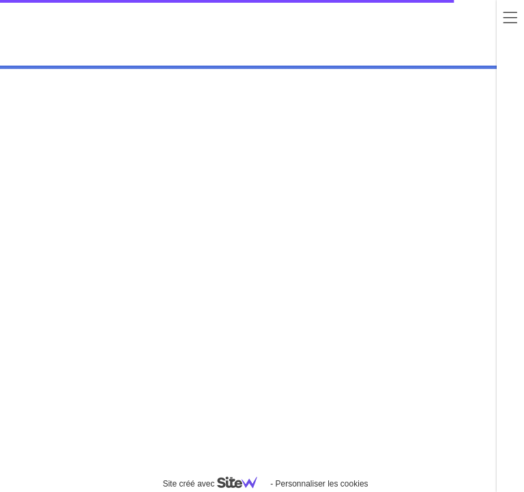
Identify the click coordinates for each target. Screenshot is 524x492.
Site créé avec (214, 484)
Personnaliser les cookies (321, 484)
